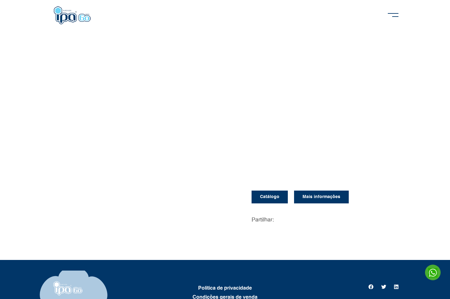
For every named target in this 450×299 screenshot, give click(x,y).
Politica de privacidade (225, 288)
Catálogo (269, 197)
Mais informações (321, 197)
